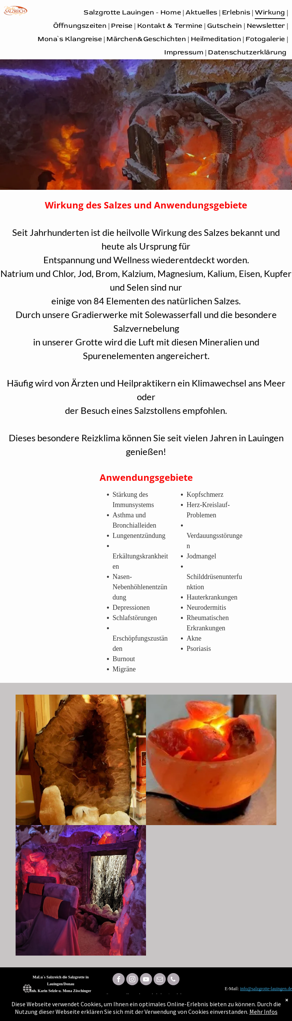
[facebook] (119, 980)
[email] (160, 980)
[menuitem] (133, 12)
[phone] (173, 980)
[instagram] (132, 980)
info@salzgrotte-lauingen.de (266, 988)
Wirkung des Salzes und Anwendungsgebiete (146, 205)
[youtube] (146, 980)
